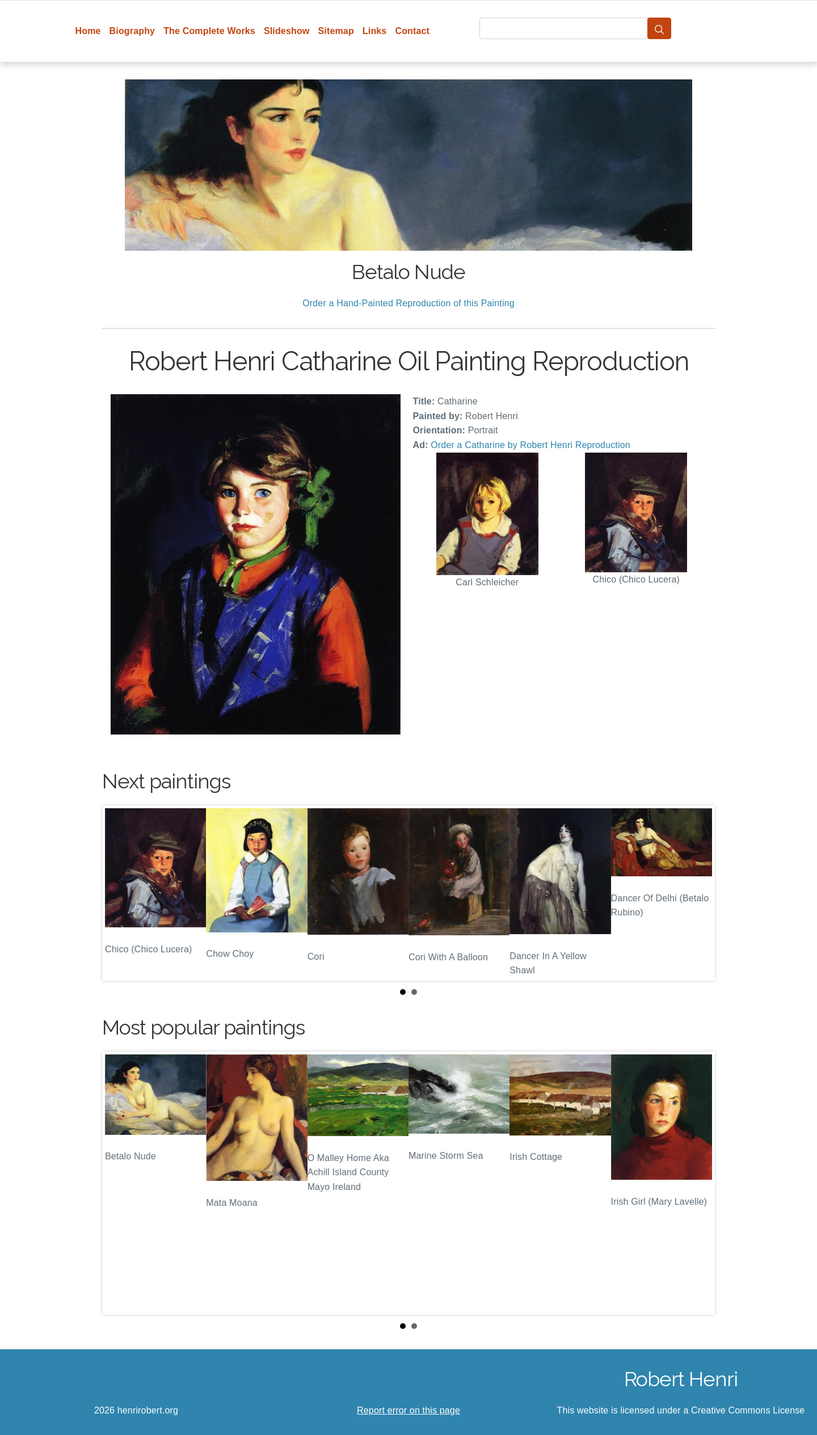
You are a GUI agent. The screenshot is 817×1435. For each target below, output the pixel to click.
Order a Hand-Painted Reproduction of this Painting (408, 303)
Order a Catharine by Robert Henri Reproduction (530, 445)
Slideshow (287, 31)
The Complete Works (209, 31)
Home (88, 31)
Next (697, 893)
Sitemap (335, 31)
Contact (412, 31)
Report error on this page (408, 1410)
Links (375, 31)
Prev (120, 893)
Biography (132, 31)
